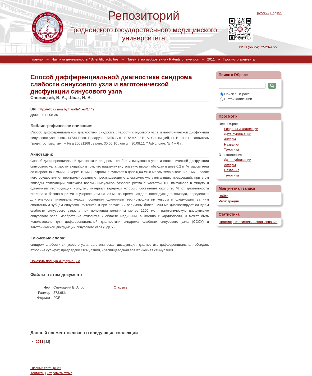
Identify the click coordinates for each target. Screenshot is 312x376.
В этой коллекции (236, 99)
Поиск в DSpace (235, 94)
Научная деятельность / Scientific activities (85, 59)
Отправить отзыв (59, 373)
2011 (211, 59)
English (276, 13)
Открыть (120, 287)
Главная (36, 59)
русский (263, 13)
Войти (223, 196)
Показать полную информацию (55, 261)
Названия (231, 144)
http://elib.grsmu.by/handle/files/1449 (66, 109)
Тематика (231, 149)
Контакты (37, 373)
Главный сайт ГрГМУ (45, 368)
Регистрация (229, 201)
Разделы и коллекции (241, 129)
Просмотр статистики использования (248, 222)
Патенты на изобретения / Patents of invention (163, 59)
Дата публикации (237, 134)
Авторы (230, 139)
